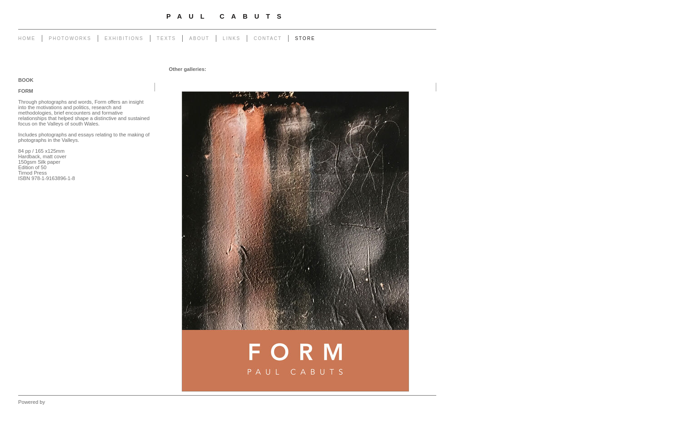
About (199, 38)
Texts (166, 38)
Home (26, 38)
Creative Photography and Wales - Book (386, 69)
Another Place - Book (233, 69)
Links (231, 38)
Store (305, 38)
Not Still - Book (316, 69)
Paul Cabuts (227, 16)
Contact (268, 38)
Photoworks (70, 38)
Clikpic (53, 402)
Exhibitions (124, 38)
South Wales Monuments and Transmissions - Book (371, 78)
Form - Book (279, 69)
